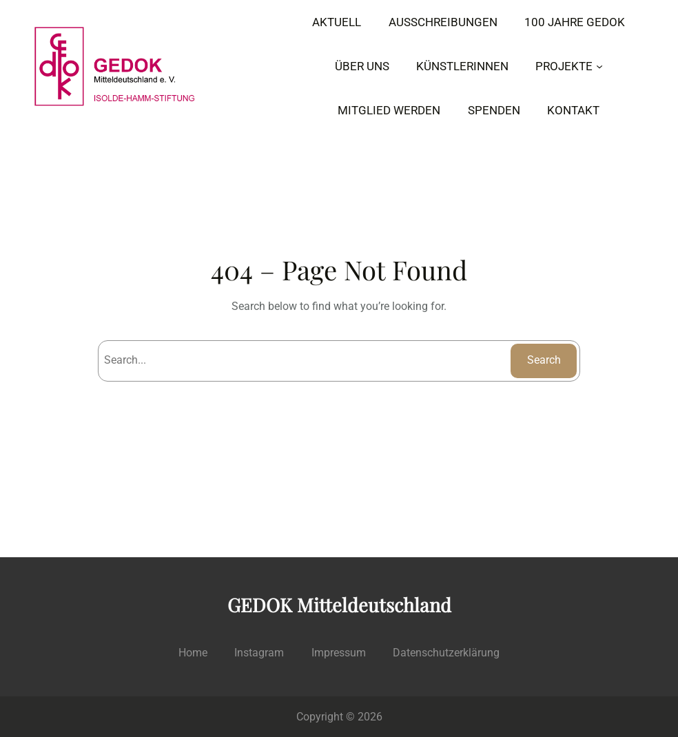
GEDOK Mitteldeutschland (339, 604)
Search (544, 359)
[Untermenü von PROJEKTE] (599, 66)
